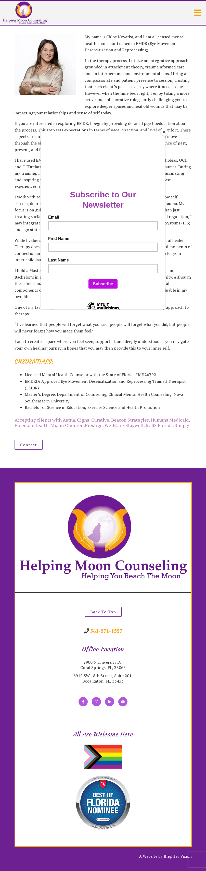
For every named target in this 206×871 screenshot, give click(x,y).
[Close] (164, 132)
